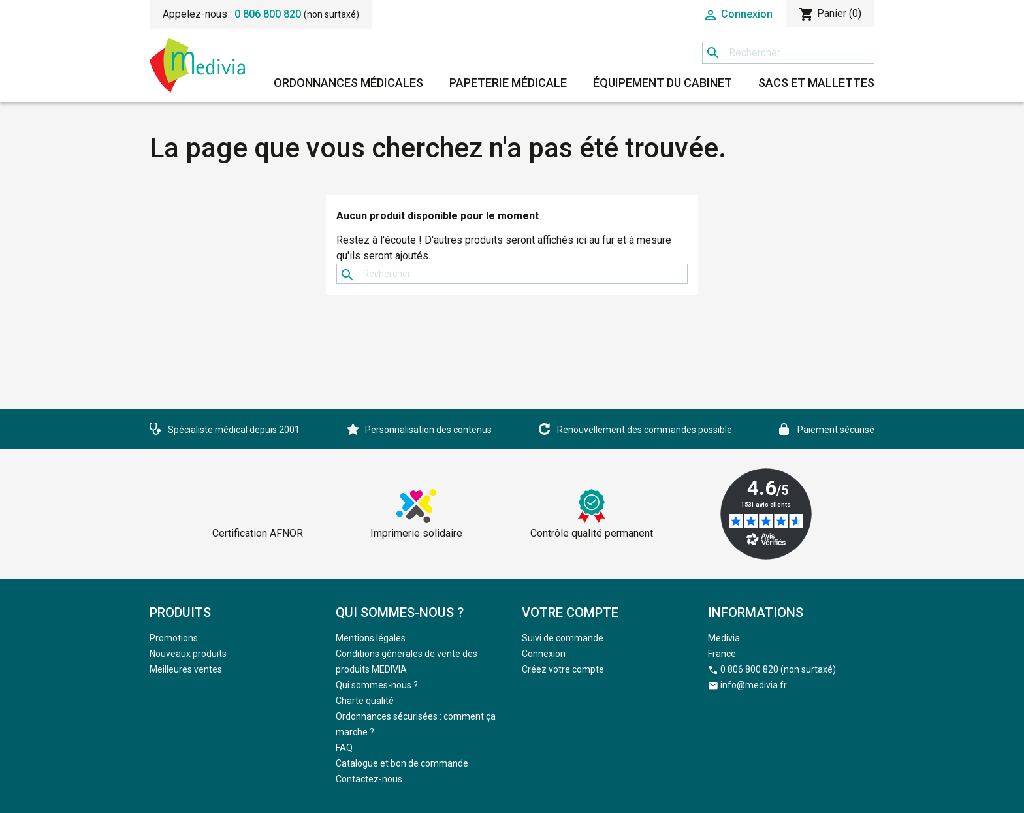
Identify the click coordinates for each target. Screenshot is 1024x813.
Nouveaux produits (188, 653)
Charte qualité (365, 700)
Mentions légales (371, 638)
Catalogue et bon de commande (402, 763)
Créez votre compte (563, 669)
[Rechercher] (788, 53)
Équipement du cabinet (662, 82)
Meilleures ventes (186, 669)
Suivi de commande (562, 638)
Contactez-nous (369, 779)
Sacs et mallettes (816, 82)
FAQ (344, 747)
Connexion (544, 653)
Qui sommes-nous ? (377, 685)
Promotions (174, 638)
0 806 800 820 (267, 14)
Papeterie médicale (508, 82)
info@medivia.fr (753, 685)
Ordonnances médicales (348, 82)
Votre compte (570, 612)
